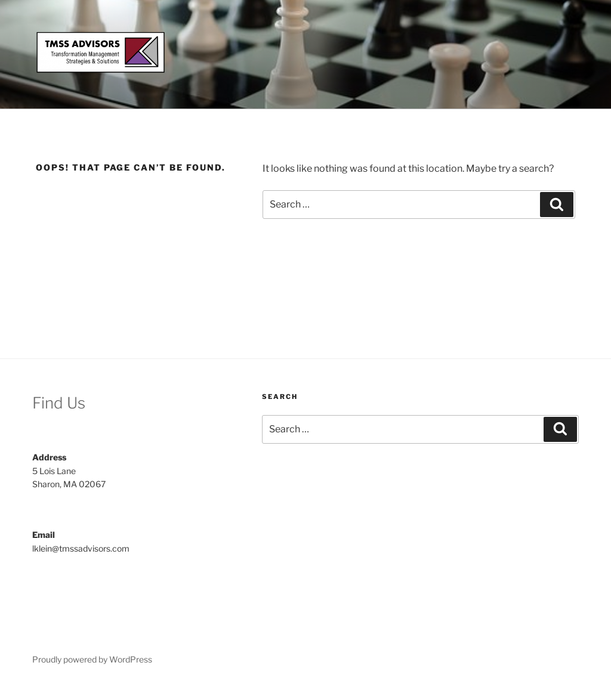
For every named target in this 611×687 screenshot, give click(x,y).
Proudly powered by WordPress (92, 659)
